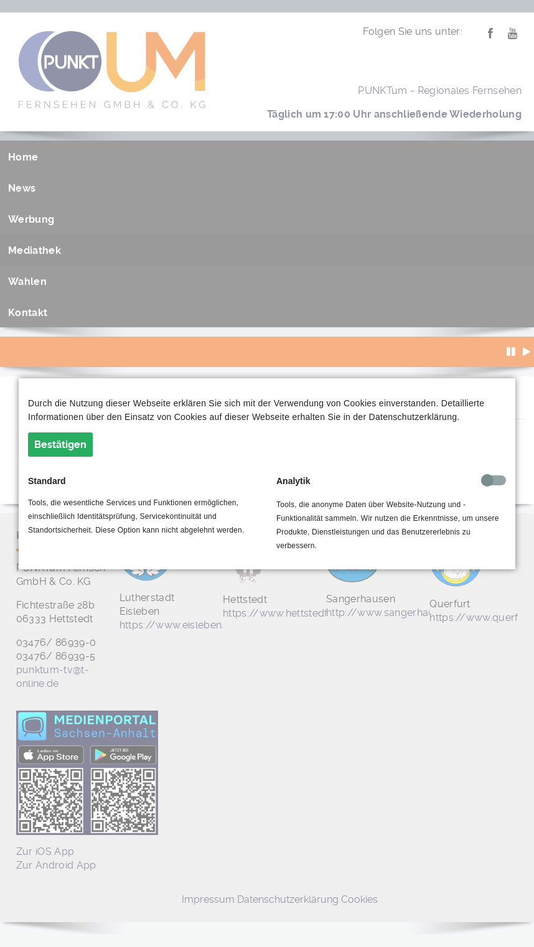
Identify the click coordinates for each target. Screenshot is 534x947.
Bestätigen (60, 444)
